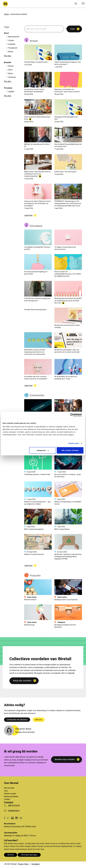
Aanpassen (42, 450)
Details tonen (73, 443)
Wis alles (7, 56)
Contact (7, 799)
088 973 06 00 (14, 805)
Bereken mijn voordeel (65, 759)
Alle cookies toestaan (70, 450)
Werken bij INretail (11, 796)
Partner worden (10, 793)
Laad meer (28, 215)
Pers (6, 791)
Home (6, 14)
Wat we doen (9, 788)
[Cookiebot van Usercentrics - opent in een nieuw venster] (73, 415)
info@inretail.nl (13, 810)
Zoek (72, 28)
